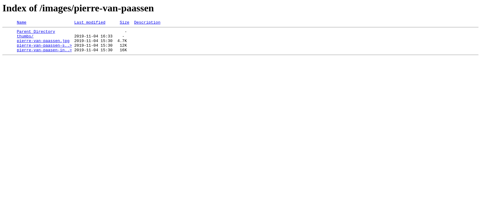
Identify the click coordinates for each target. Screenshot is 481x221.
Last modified (89, 23)
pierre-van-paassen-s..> (44, 49)
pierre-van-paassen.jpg (43, 44)
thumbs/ (25, 38)
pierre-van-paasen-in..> (44, 55)
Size (124, 23)
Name (21, 23)
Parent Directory (36, 33)
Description (147, 23)
